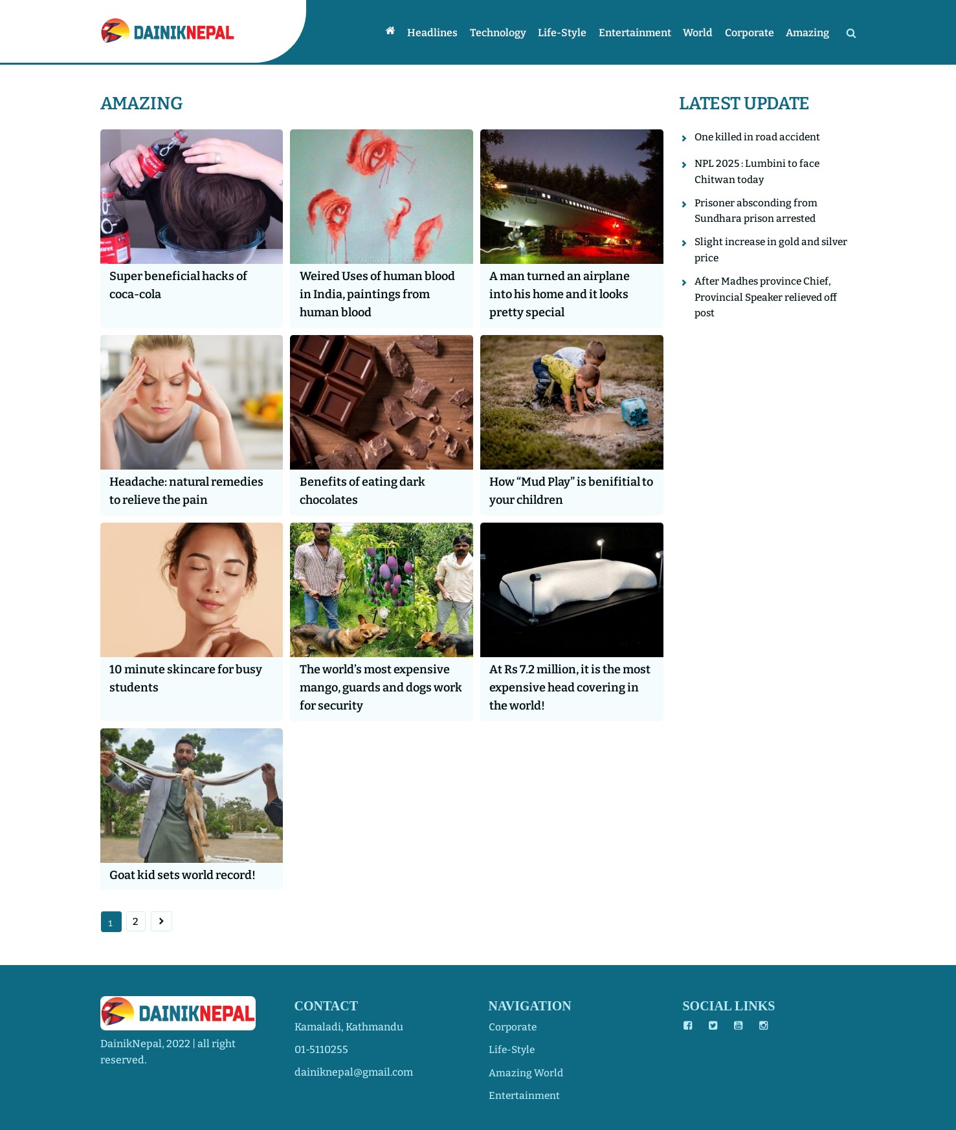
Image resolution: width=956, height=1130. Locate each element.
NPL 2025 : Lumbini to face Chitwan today (758, 172)
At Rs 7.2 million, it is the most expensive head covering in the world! (558, 687)
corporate (513, 1027)
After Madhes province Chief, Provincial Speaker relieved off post (769, 301)
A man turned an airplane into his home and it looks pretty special (563, 294)
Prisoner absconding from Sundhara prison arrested (758, 212)
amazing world (526, 1072)
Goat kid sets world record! (186, 874)
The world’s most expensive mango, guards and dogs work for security (378, 687)
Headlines (443, 32)
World (702, 32)
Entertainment (641, 32)
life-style (513, 1049)
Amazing (808, 32)
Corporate (752, 32)
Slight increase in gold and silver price (774, 253)
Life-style (570, 32)
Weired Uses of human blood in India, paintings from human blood (369, 294)
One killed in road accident (760, 137)
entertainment (525, 1095)
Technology (507, 32)
